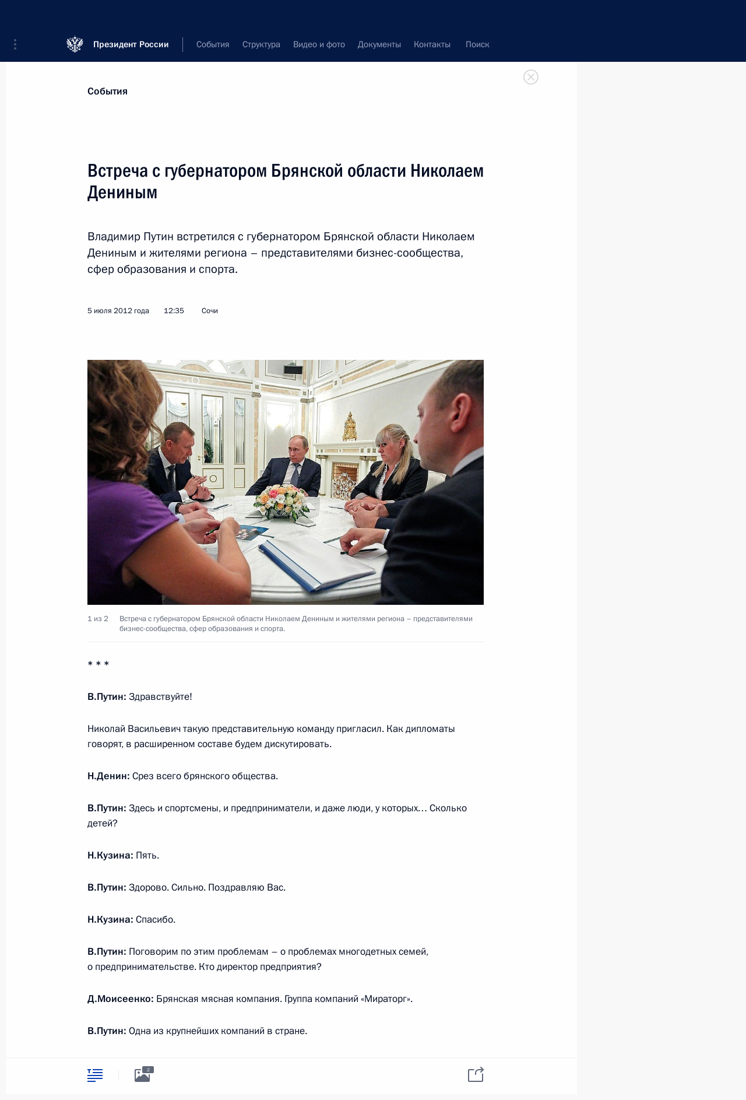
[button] (19, 17)
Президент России (131, 17)
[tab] (95, 1075)
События (107, 91)
